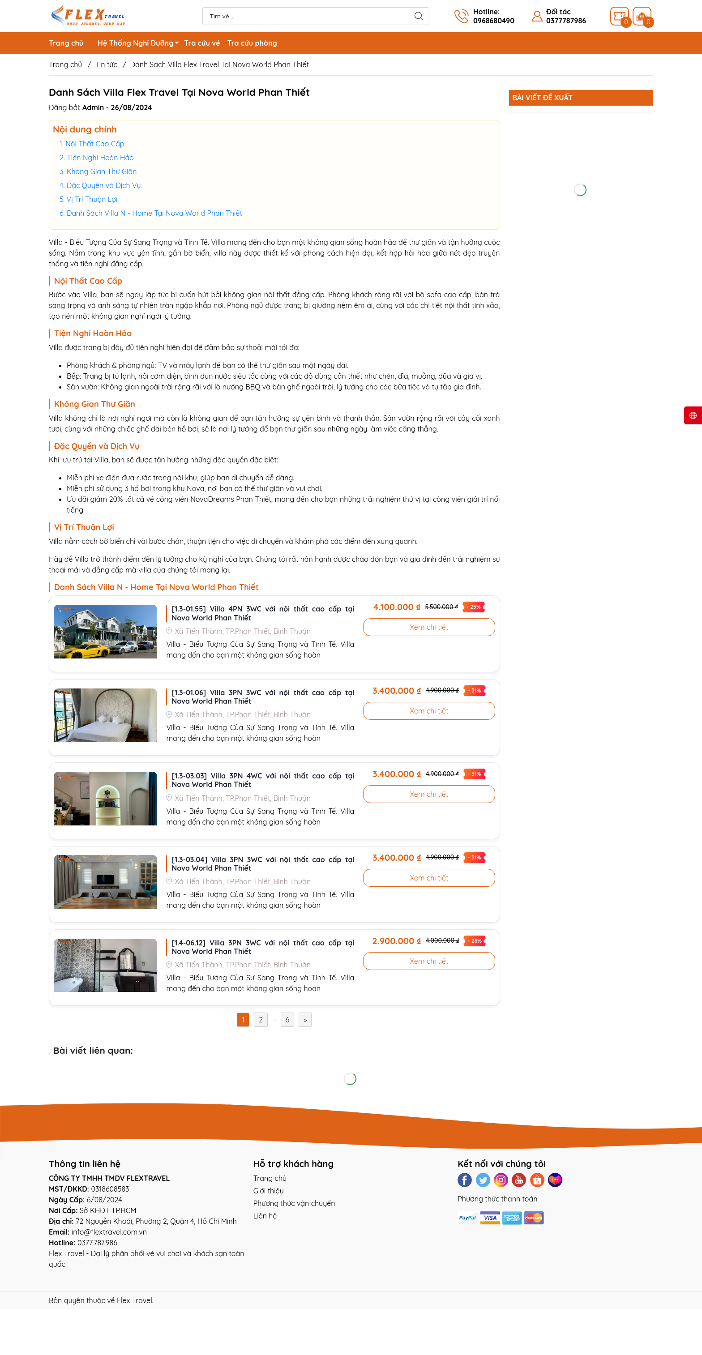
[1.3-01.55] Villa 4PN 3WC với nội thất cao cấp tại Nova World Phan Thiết (262, 613)
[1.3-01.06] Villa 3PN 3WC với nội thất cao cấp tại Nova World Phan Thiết (262, 696)
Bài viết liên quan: (93, 1050)
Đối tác (558, 11)
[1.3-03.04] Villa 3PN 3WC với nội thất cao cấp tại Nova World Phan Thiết (262, 863)
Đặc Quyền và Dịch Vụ (104, 185)
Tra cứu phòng (252, 42)
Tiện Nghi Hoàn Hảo (100, 157)
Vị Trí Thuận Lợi (92, 199)
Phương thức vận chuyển (294, 1203)
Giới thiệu (268, 1190)
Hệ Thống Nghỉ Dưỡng (141, 44)
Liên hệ (265, 1215)
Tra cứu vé (202, 42)
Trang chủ (66, 42)
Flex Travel (134, 1300)
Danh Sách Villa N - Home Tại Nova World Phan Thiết (154, 213)
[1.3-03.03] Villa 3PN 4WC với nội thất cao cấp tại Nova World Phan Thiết (262, 780)
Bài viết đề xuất (543, 97)
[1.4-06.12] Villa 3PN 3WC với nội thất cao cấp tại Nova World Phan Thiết (262, 947)
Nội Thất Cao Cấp (94, 143)
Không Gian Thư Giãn (102, 171)
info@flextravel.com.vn (109, 1231)
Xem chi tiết (429, 627)
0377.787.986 (97, 1242)
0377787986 (566, 20)
